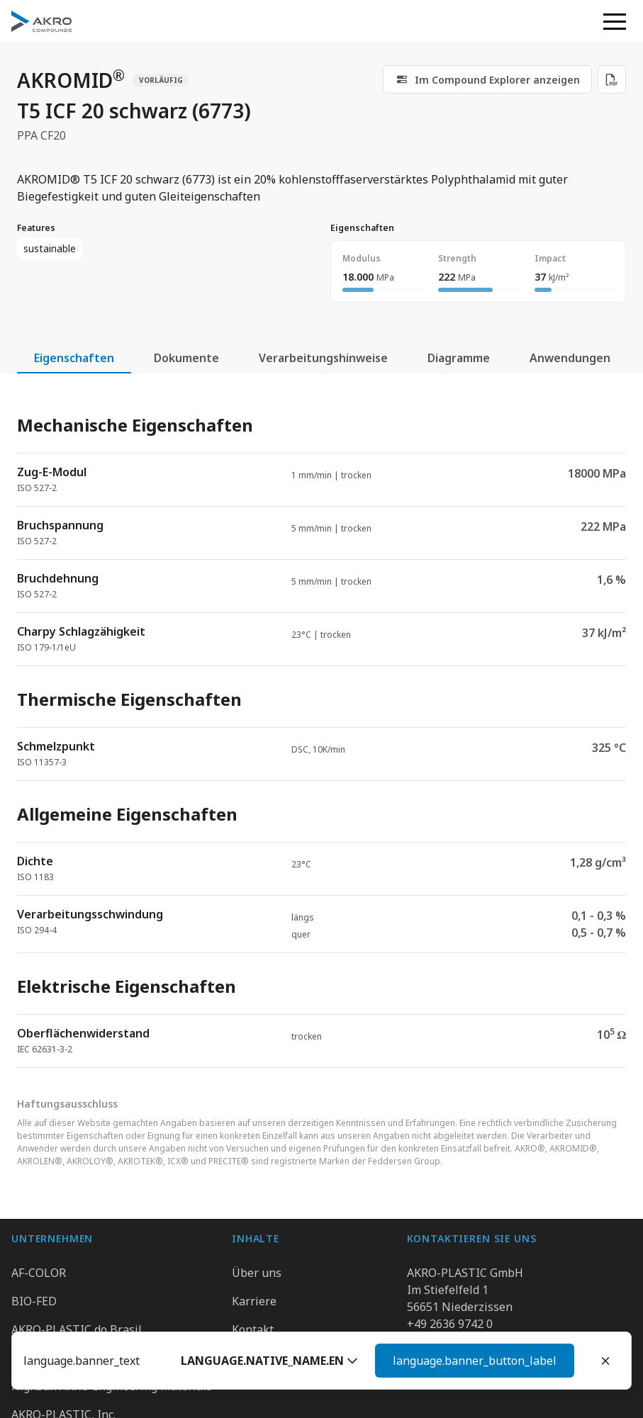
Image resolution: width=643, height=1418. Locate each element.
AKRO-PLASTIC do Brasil (76, 1329)
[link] (487, 79)
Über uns (256, 1273)
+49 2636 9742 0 (450, 1324)
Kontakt (253, 1329)
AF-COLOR (38, 1273)
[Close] (605, 1360)
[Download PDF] (612, 79)
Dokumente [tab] (186, 358)
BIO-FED (34, 1301)
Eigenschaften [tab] (74, 358)
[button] (454, 1360)
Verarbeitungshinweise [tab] (323, 358)
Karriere (254, 1301)
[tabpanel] (321, 729)
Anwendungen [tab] (570, 358)
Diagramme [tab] (458, 358)
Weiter (538, 1360)
